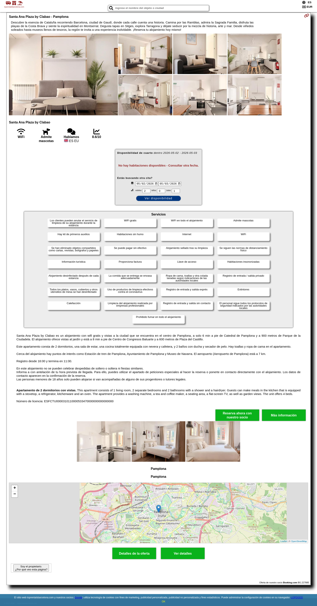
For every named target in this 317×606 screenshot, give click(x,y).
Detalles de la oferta (134, 553)
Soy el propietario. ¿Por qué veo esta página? (31, 568)
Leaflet (283, 541)
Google (78, 597)
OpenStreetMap (299, 541)
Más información (284, 415)
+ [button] (14, 488)
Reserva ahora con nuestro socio (237, 415)
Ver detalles (183, 553)
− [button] (14, 494)
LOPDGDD (297, 597)
